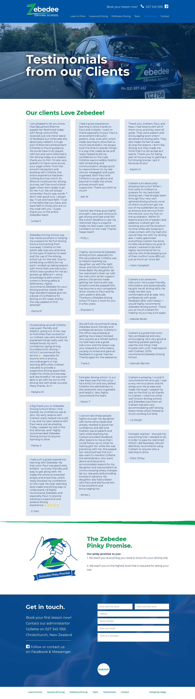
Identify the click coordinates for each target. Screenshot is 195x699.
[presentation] (121, 649)
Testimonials (150, 16)
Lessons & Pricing (98, 16)
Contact (165, 16)
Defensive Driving (121, 16)
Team (137, 16)
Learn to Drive (77, 16)
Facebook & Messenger (51, 652)
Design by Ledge (157, 692)
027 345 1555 (55, 629)
